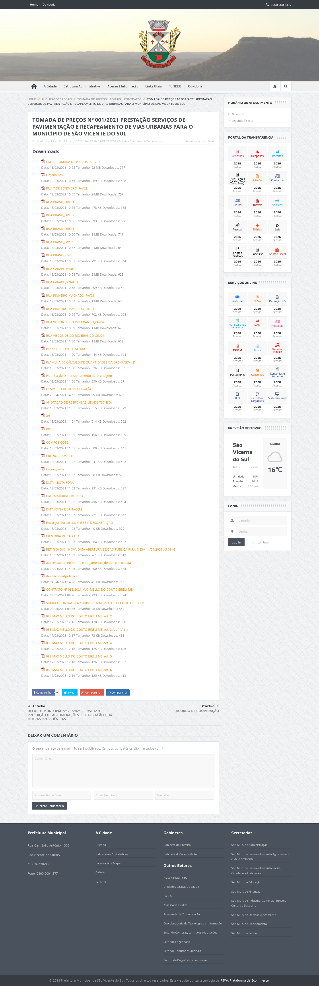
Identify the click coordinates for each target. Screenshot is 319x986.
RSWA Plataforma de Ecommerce (244, 980)
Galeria (100, 872)
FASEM (168, 896)
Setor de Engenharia (176, 942)
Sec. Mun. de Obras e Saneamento (253, 915)
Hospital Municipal (175, 878)
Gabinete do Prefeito (177, 845)
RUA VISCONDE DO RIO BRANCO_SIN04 (75, 335)
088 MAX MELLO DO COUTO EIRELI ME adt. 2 (79, 616)
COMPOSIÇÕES (57, 442)
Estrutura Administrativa (82, 86)
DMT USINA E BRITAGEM (64, 509)
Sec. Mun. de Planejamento (249, 924)
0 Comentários (153, 141)
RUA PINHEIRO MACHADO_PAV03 (70, 295)
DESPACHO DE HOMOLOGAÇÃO (69, 389)
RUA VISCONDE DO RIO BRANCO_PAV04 (75, 322)
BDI (48, 429)
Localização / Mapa (108, 863)
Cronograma (55, 469)
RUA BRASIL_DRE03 (60, 228)
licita (53, 141)
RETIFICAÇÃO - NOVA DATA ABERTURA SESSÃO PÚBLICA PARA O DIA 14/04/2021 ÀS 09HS (110, 549)
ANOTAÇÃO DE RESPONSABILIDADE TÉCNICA (79, 402)
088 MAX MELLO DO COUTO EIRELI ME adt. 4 (79, 643)
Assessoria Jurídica (175, 905)
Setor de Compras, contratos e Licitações (190, 932)
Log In (236, 542)
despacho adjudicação (62, 576)
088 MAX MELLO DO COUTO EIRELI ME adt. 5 (79, 656)
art (48, 416)
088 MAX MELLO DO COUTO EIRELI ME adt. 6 (79, 670)
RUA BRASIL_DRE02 (60, 215)
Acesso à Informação (122, 86)
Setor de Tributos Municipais (182, 951)
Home (34, 4)
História (100, 845)
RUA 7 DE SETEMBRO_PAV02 (66, 188)
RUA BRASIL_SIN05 (59, 255)
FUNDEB (175, 86)
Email (209, 141)
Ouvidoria (49, 4)
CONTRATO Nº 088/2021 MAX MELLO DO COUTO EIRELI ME (89, 589)
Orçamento (54, 175)
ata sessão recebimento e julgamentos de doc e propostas (89, 563)
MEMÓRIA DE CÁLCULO (63, 536)
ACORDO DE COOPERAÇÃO (197, 710)
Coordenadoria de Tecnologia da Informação (192, 923)
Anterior (36, 706)
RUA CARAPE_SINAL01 (62, 282)
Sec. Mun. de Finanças (245, 891)
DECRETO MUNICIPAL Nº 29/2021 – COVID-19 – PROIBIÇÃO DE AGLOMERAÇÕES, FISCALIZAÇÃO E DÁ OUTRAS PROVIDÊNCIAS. (70, 715)
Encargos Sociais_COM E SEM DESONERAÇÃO (79, 522)
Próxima (210, 706)
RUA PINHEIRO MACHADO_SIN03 (70, 309)
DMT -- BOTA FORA (60, 482)
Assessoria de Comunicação (181, 914)
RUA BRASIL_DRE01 (60, 202)
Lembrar (260, 542)
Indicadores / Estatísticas (111, 854)
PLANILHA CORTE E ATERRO (66, 349)
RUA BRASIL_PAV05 (59, 242)
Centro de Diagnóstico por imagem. (186, 960)
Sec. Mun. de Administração (249, 845)
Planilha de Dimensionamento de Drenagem (79, 375)
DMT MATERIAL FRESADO (64, 496)
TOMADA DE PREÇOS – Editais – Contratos (116, 141)
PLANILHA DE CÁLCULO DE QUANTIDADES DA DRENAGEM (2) (90, 362)
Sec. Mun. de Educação (246, 882)
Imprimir (193, 141)
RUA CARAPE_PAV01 (60, 269)
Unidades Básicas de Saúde (181, 887)
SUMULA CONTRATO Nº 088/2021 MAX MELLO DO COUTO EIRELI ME (96, 603)
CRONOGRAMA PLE (60, 456)
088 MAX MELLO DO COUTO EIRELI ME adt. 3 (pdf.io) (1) (87, 629)
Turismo (100, 882)
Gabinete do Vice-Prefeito (180, 854)
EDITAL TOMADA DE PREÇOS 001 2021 (74, 162)
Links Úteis (153, 86)
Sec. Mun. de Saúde (244, 933)
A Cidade (50, 86)
